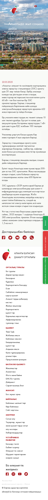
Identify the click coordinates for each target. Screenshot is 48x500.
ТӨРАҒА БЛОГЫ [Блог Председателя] (45, 244)
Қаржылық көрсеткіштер (17, 316)
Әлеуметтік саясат (14, 450)
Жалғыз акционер (13, 305)
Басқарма (10, 278)
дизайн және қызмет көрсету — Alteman (16, 484)
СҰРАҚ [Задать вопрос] (45, 223)
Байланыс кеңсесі (14, 338)
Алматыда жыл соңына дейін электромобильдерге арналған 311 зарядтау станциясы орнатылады (23, 57)
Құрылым (10, 281)
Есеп (8, 288)
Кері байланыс (12, 406)
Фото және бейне (14, 375)
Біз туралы (10, 271)
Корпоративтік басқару (16, 285)
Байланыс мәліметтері (16, 403)
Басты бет (6, 48)
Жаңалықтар (7, 53)
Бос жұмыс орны (13, 394)
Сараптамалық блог (15, 385)
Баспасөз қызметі (9, 50)
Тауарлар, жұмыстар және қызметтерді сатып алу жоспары (17, 425)
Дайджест (10, 382)
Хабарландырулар (14, 432)
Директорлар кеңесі (15, 274)
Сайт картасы (12, 410)
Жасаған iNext (7, 481)
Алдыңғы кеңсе (12, 349)
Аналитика (10, 371)
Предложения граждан (16, 359)
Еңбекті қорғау (12, 447)
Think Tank (10, 331)
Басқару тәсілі (12, 443)
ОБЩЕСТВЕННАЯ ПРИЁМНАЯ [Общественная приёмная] (45, 270)
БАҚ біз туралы (13, 378)
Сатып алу (10, 418)
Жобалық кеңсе (13, 335)
